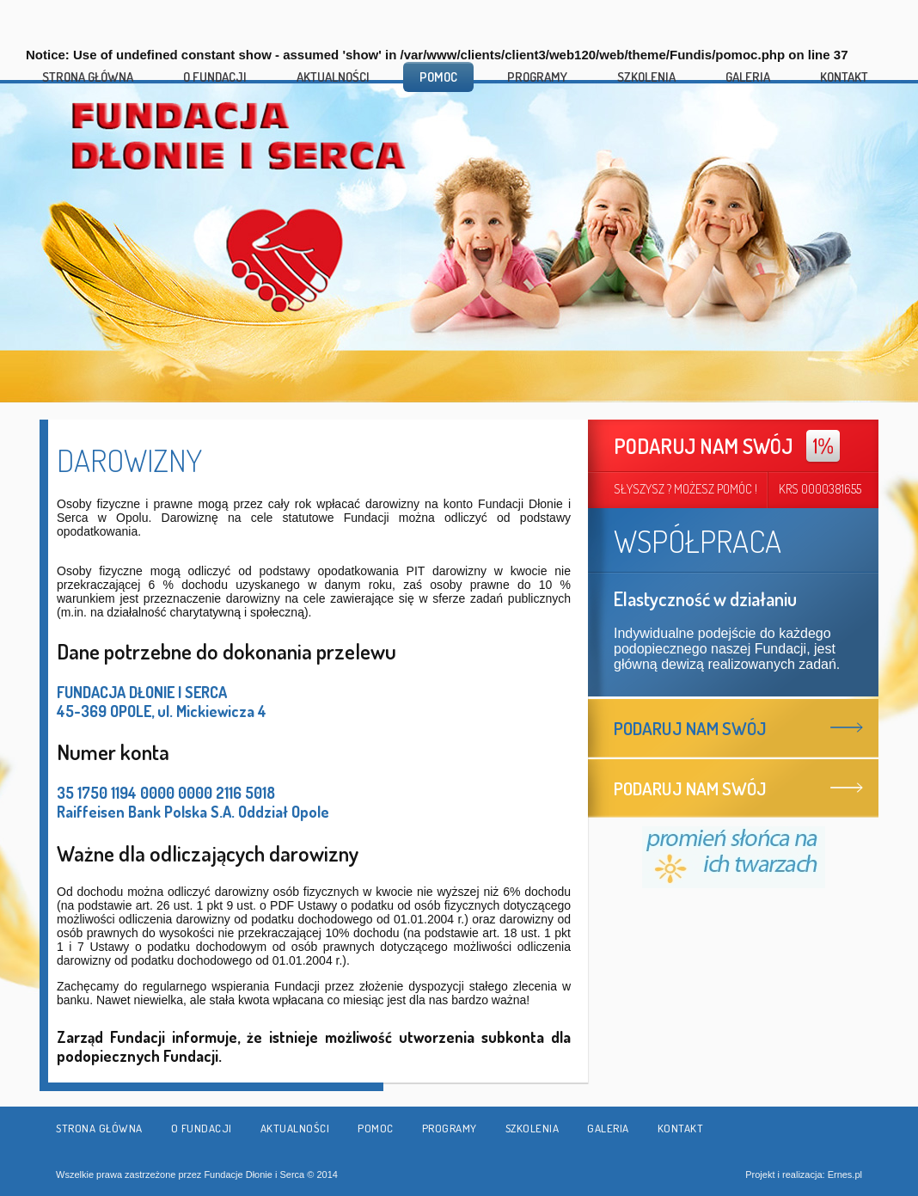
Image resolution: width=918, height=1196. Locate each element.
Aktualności (333, 77)
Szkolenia (646, 77)
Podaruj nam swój (690, 727)
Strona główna (87, 77)
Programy (537, 77)
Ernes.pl (845, 1174)
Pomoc (438, 77)
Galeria (747, 77)
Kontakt (844, 77)
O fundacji (215, 77)
